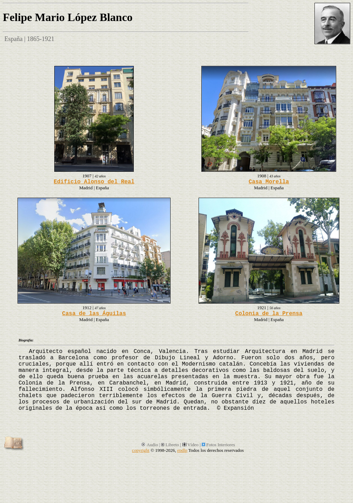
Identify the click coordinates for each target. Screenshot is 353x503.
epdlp (182, 450)
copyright (141, 450)
